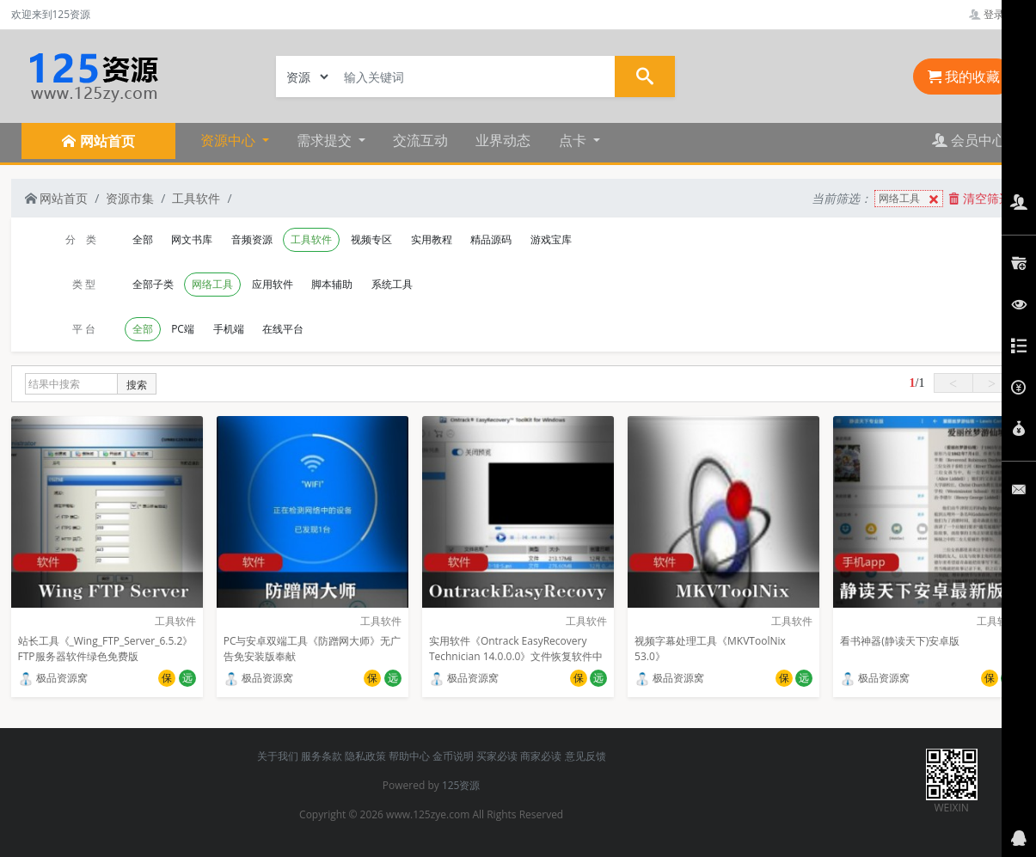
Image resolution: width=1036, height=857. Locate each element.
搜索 (136, 384)
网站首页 (57, 198)
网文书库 (191, 239)
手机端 (228, 328)
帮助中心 (409, 756)
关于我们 (277, 756)
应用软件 (272, 284)
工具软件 (196, 198)
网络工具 (910, 199)
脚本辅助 (331, 284)
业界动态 (502, 140)
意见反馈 (585, 756)
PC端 (182, 328)
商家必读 (540, 756)
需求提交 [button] (326, 140)
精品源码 (491, 239)
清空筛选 (980, 198)
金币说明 (453, 756)
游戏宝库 (551, 239)
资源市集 (130, 198)
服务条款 (321, 756)
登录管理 (997, 14)
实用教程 (431, 239)
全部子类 (153, 284)
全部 (142, 239)
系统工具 (392, 284)
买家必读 (497, 756)
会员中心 (969, 140)
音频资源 (252, 239)
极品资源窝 (53, 677)
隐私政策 (365, 756)
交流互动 (420, 140)
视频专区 (371, 239)
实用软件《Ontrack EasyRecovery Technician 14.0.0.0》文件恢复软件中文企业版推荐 (516, 656)
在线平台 (282, 328)
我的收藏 (964, 76)
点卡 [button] (574, 140)
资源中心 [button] (229, 140)
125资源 (461, 785)
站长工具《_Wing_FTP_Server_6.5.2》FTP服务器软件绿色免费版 (105, 649)
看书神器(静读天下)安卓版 (899, 641)
